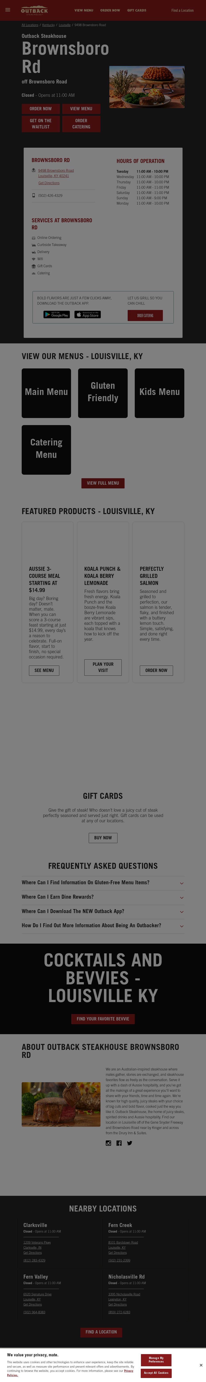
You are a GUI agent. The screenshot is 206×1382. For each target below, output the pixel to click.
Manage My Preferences (156, 1365)
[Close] (201, 1370)
